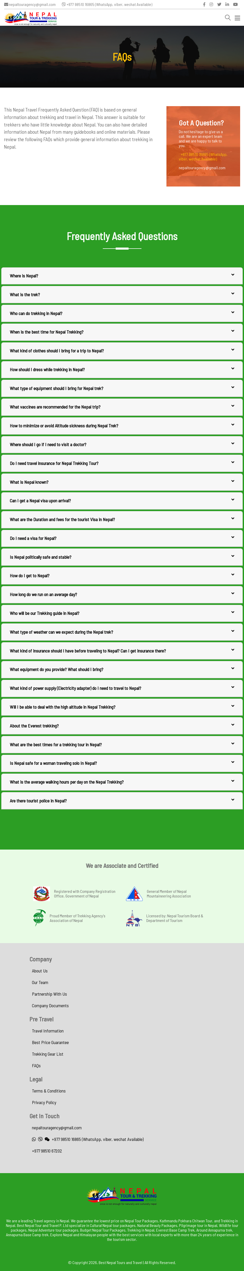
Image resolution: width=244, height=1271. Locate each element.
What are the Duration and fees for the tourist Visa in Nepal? (122, 519)
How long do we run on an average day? (122, 594)
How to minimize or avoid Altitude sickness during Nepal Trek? (122, 425)
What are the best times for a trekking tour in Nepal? (122, 744)
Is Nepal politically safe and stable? (122, 557)
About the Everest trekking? (122, 725)
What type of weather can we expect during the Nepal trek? (122, 632)
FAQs (36, 1065)
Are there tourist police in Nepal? (122, 800)
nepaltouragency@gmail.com (30, 4)
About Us (40, 970)
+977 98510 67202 (47, 1151)
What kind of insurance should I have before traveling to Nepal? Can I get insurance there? (122, 650)
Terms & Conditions (49, 1091)
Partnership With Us (49, 994)
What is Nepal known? (122, 482)
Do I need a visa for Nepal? (122, 538)
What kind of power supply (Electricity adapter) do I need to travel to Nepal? (122, 688)
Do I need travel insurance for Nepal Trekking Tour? (122, 463)
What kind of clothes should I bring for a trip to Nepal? (122, 350)
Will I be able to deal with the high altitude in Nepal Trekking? (122, 707)
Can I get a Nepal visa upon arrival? (122, 500)
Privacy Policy (44, 1102)
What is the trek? (122, 294)
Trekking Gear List (47, 1054)
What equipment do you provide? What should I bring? (122, 669)
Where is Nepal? (122, 275)
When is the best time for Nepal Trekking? (122, 331)
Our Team (40, 982)
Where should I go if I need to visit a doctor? (122, 444)
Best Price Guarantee (50, 1042)
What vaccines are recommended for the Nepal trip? (122, 406)
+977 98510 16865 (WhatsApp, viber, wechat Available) (107, 4)
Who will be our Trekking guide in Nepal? (122, 613)
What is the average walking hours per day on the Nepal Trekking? (122, 781)
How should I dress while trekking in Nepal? (122, 369)
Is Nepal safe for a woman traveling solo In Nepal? (122, 763)
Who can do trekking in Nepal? (122, 313)
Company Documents (50, 1005)
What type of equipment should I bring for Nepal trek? (122, 388)
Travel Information (48, 1030)
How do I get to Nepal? (122, 575)
